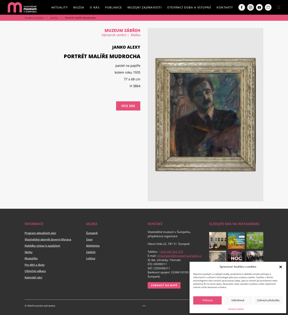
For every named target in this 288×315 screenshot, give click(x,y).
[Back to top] (144, 306)
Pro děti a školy (35, 265)
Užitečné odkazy (35, 271)
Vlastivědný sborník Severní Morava (48, 239)
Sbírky (54, 17)
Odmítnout (237, 300)
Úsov (89, 239)
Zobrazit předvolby (268, 300)
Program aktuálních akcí (40, 233)
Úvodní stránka (34, 17)
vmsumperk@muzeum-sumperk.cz (179, 256)
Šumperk (92, 233)
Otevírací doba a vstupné (189, 7)
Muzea (78, 7)
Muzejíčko (31, 258)
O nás (95, 7)
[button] (280, 266)
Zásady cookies (236, 308)
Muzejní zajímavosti (144, 7)
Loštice (90, 258)
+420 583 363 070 (171, 252)
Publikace (113, 7)
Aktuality (59, 7)
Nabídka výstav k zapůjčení (42, 245)
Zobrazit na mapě (164, 285)
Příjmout (207, 300)
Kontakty (225, 7)
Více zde (128, 106)
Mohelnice (93, 245)
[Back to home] (22, 7)
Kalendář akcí (33, 277)
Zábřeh (91, 252)
